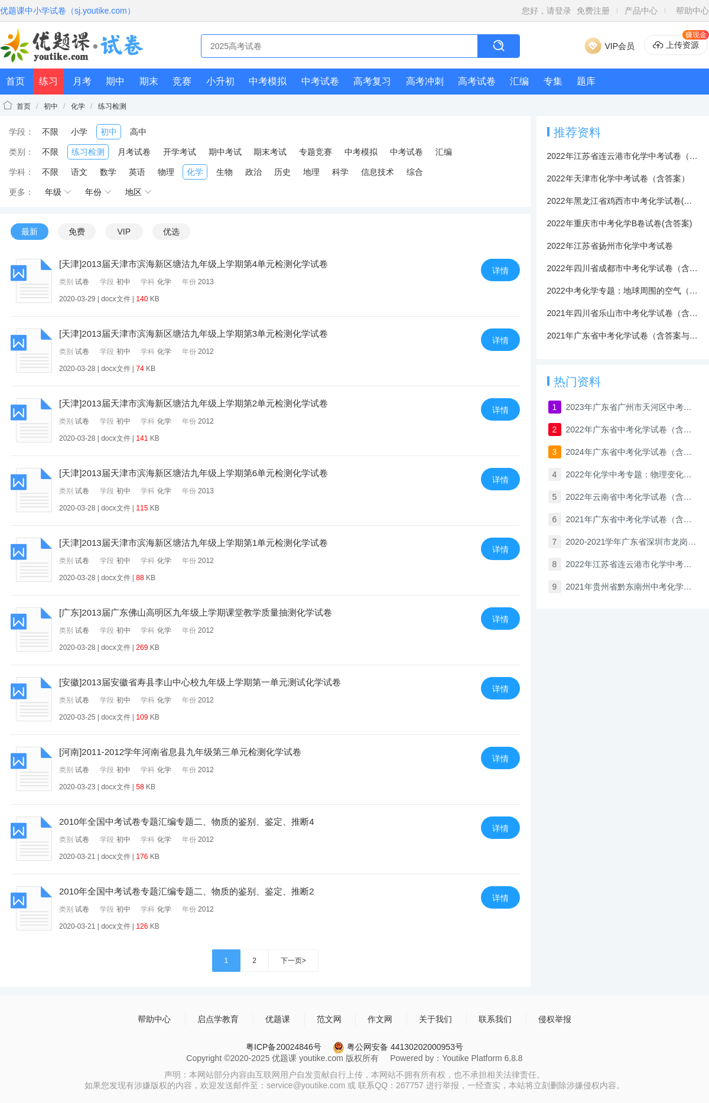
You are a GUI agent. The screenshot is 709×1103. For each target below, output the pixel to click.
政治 (253, 172)
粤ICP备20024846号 (283, 1047)
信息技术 (377, 172)
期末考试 (270, 152)
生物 (224, 172)
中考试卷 (320, 81)
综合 (414, 172)
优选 (171, 231)
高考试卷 (477, 81)
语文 (79, 172)
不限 (50, 131)
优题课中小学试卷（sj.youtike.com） (67, 10)
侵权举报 (554, 1019)
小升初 (220, 81)
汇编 (519, 81)
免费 (77, 231)
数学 (108, 172)
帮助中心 (692, 10)
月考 (82, 81)
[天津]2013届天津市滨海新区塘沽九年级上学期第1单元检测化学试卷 (193, 543)
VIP (124, 231)
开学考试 (179, 152)
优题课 (277, 1019)
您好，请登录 (546, 10)
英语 (137, 172)
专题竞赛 (315, 152)
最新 (29, 231)
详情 (500, 270)
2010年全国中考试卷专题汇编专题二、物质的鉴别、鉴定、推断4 (186, 821)
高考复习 (372, 81)
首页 (15, 81)
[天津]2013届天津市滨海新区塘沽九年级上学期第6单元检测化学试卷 (193, 473)
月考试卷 (134, 152)
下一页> (293, 960)
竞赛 (182, 81)
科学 (340, 172)
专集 (553, 81)
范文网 (329, 1019)
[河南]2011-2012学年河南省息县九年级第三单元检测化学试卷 (180, 752)
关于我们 (435, 1019)
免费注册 (593, 10)
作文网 (379, 1019)
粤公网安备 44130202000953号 (398, 1047)
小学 (79, 131)
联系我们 (495, 1019)
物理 (166, 172)
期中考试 (225, 152)
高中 (138, 131)
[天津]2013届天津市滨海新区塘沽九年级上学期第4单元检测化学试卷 (193, 264)
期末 (148, 81)
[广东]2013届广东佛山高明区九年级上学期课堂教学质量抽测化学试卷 (195, 612)
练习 (48, 81)
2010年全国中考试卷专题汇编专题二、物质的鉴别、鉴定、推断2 (186, 891)
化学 (78, 106)
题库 (586, 81)
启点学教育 (218, 1019)
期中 (115, 81)
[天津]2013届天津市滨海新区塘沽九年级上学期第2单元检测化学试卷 (193, 403)
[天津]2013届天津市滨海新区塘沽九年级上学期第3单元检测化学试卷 (193, 333)
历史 (282, 172)
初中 (51, 106)
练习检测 (112, 106)
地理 (311, 172)
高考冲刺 (425, 81)
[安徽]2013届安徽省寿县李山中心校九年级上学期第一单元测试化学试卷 (200, 682)
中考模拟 (268, 81)
